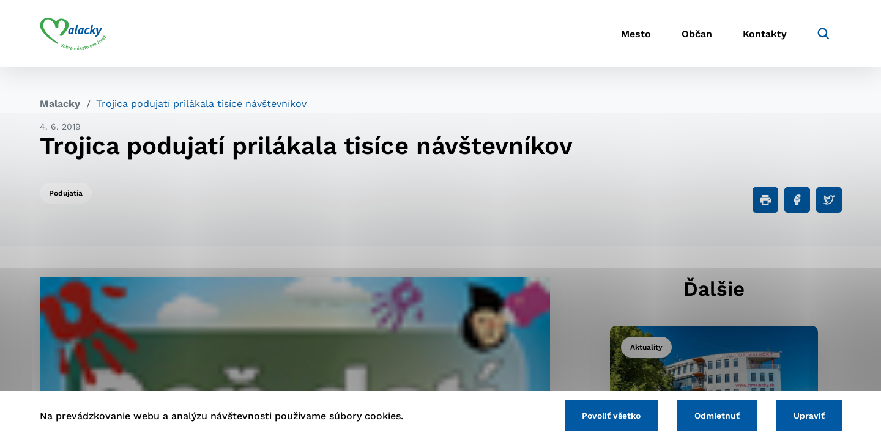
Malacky (60, 103)
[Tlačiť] (765, 200)
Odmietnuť (717, 415)
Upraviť (809, 415)
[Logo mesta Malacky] (73, 33)
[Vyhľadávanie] (823, 34)
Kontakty (765, 34)
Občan (697, 34)
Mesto (636, 34)
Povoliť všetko (611, 415)
